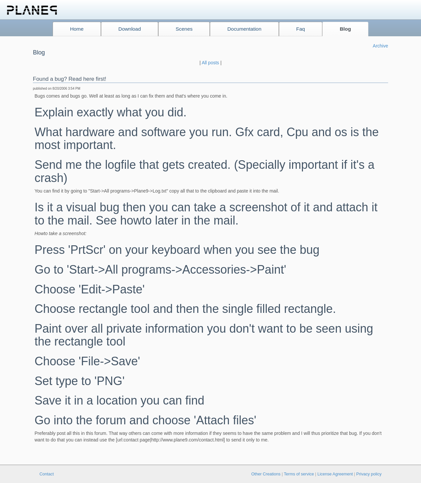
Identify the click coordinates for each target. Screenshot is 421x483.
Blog (345, 29)
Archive (380, 45)
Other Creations (266, 474)
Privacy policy (369, 474)
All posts (210, 62)
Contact (46, 474)
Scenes (184, 29)
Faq (300, 29)
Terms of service (299, 474)
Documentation (244, 29)
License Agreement (335, 474)
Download (129, 29)
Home (77, 29)
